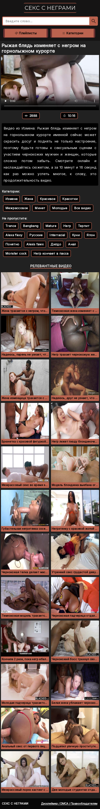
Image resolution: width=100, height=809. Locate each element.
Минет (40, 208)
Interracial (57, 235)
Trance (10, 226)
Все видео (82, 208)
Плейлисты (26, 33)
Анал (72, 244)
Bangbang (30, 226)
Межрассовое (16, 208)
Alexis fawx (35, 244)
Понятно (12, 244)
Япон (91, 235)
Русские (36, 235)
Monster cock (16, 253)
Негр (67, 226)
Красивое (47, 199)
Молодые (59, 208)
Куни (76, 235)
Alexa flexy (13, 235)
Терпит (83, 226)
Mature (50, 226)
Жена (28, 199)
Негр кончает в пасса (51, 253)
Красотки (70, 199)
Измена (11, 199)
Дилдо (56, 244)
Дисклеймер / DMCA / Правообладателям (69, 803)
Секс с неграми (50, 8)
